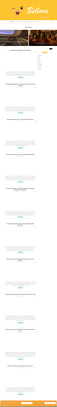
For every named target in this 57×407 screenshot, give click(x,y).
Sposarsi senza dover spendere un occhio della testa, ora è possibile (20, 259)
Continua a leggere (20, 77)
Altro (44, 21)
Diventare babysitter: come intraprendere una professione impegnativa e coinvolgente (20, 189)
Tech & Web (36, 21)
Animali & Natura (40, 55)
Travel (40, 21)
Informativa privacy (7, 405)
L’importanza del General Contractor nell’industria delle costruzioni (20, 224)
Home (12, 21)
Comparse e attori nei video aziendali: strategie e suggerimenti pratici (20, 330)
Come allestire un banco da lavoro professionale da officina (20, 154)
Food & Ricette (26, 21)
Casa (21, 21)
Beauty (17, 21)
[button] (51, 21)
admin (12, 44)
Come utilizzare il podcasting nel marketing (20, 50)
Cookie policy (3, 405)
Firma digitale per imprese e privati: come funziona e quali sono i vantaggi (20, 84)
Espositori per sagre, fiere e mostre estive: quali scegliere (20, 119)
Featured (39, 60)
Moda (31, 21)
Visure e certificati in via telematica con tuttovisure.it (20, 366)
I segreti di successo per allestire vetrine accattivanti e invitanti (20, 294)
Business (28, 24)
